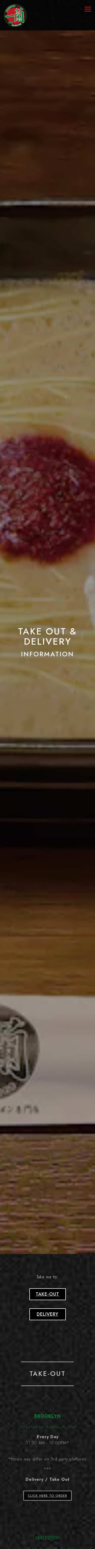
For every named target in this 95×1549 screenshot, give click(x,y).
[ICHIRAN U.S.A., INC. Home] (15, 15)
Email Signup (47, 1544)
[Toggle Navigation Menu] (88, 9)
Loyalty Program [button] (48, 1533)
